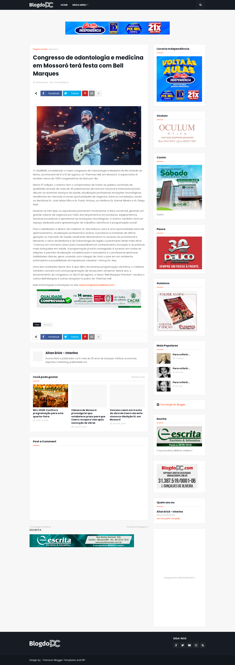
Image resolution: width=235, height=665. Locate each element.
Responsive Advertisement (179, 577)
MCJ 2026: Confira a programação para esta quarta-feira (48, 413)
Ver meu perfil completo (168, 518)
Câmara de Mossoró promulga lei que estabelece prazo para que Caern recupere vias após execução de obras (88, 417)
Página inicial (40, 49)
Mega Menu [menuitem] (79, 5)
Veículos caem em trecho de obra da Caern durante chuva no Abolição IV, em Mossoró (126, 415)
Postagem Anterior (41, 526)
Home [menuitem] (64, 5)
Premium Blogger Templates (59, 660)
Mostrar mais (138, 377)
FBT (84, 660)
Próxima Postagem (136, 526)
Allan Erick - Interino (62, 353)
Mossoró (53, 49)
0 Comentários (61, 82)
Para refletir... (181, 354)
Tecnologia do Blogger (171, 404)
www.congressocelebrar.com (97, 285)
